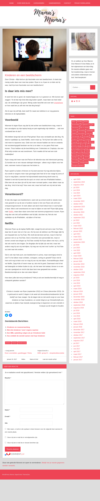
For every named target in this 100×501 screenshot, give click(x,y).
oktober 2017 (78, 335)
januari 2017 (78, 360)
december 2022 (79, 212)
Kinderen (8, 343)
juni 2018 (77, 313)
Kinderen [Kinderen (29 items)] (74, 139)
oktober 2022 (78, 215)
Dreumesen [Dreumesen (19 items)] (75, 127)
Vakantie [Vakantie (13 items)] (86, 156)
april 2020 (77, 253)
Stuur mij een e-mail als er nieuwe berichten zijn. (23, 443)
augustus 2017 (79, 340)
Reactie (8, 378)
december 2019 (79, 264)
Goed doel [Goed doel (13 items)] (89, 133)
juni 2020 (77, 247)
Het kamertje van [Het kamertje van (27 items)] (77, 136)
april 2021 (77, 234)
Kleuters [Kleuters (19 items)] (81, 139)
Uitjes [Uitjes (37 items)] (81, 156)
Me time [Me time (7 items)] (91, 142)
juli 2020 (76, 245)
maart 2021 (77, 237)
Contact (67, 3)
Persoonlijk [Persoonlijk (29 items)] (91, 148)
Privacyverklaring (82, 3)
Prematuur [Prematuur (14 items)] (81, 151)
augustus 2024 (79, 185)
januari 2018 (78, 327)
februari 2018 (78, 324)
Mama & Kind (34, 359)
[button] (35, 50)
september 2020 (79, 242)
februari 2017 (78, 357)
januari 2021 (78, 239)
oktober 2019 (78, 269)
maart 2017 (77, 354)
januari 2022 (78, 231)
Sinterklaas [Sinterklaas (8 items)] (86, 154)
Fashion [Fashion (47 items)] (74, 130)
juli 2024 (76, 187)
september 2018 (79, 305)
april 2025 (77, 179)
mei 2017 (77, 349)
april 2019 (77, 286)
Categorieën (40, 3)
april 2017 (77, 351)
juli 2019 (76, 278)
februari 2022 (78, 228)
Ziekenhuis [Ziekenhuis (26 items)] (75, 162)
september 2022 (79, 217)
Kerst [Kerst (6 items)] (92, 136)
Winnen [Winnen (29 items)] (86, 159)
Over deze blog (23, 3)
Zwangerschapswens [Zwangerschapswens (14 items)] (78, 165)
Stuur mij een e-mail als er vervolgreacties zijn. (22, 437)
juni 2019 (77, 280)
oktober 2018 (78, 302)
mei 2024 (77, 193)
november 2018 (79, 299)
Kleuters (14, 343)
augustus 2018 (79, 308)
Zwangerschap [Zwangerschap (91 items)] (84, 162)
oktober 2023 (78, 204)
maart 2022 (77, 226)
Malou (23, 359)
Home (11, 3)
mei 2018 (77, 316)
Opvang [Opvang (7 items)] (88, 145)
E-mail (7, 416)
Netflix (11, 212)
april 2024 (77, 196)
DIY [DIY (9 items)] (93, 124)
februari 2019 (78, 291)
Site (6, 423)
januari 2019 (78, 294)
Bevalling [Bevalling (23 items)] (79, 121)
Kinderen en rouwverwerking (18, 327)
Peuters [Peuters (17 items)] (74, 151)
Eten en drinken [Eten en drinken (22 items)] (84, 127)
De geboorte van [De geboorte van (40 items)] (85, 124)
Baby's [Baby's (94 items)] (74, 121)
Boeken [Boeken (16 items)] (86, 121)
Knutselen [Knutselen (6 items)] (87, 139)
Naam (7, 410)
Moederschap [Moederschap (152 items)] (76, 145)
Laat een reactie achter (50, 359)
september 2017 (79, 338)
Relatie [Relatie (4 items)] (87, 151)
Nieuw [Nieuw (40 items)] (83, 145)
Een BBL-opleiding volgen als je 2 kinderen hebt (26, 333)
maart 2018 (77, 321)
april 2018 (77, 319)
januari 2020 (78, 261)
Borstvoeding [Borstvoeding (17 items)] (75, 124)
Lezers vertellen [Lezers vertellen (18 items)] (83, 142)
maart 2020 (77, 256)
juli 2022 (76, 220)
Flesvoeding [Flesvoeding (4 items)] (81, 130)
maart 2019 (77, 288)
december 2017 (79, 329)
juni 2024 (77, 190)
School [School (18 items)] (80, 154)
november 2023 (79, 201)
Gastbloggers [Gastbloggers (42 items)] (90, 130)
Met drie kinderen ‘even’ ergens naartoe (22, 330)
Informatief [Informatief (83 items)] (86, 136)
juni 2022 (77, 223)
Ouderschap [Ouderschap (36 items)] (83, 148)
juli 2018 (76, 310)
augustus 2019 (79, 275)
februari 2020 (78, 258)
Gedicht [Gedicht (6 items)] (74, 133)
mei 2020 (77, 250)
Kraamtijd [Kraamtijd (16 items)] (74, 142)
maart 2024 (77, 198)
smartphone (58, 103)
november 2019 (79, 267)
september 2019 (79, 272)
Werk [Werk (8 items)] (80, 159)
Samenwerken (54, 3)
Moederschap (22, 343)
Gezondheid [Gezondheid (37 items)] (81, 133)
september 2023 (79, 206)
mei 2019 (77, 283)
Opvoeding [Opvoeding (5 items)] (75, 148)
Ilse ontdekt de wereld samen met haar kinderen (26, 336)
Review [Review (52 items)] (74, 154)
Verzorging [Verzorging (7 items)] (75, 159)
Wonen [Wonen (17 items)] (92, 159)
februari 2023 (78, 209)
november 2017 (79, 332)
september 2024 (79, 182)
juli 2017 (76, 343)
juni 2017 (77, 346)
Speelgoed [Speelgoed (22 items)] (75, 156)
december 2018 (79, 297)
